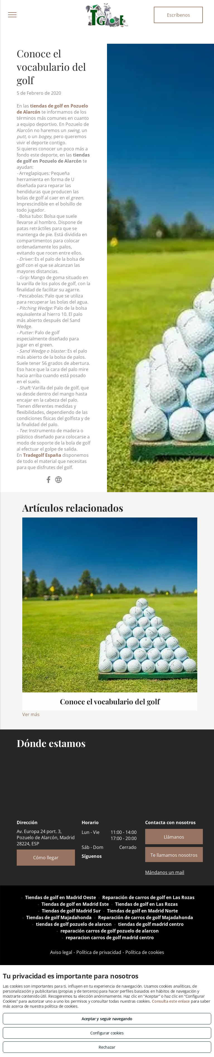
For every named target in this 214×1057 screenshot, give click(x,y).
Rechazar (107, 1047)
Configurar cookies (107, 1033)
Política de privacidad (98, 952)
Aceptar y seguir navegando (107, 1018)
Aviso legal (61, 952)
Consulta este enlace (171, 1001)
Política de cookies (144, 952)
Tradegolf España (42, 455)
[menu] (12, 15)
